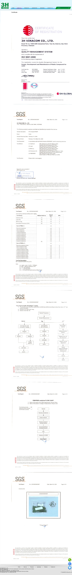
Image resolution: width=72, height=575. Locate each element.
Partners (46, 567)
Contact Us (53, 567)
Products (32, 567)
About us (25, 567)
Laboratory (39, 567)
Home (19, 567)
